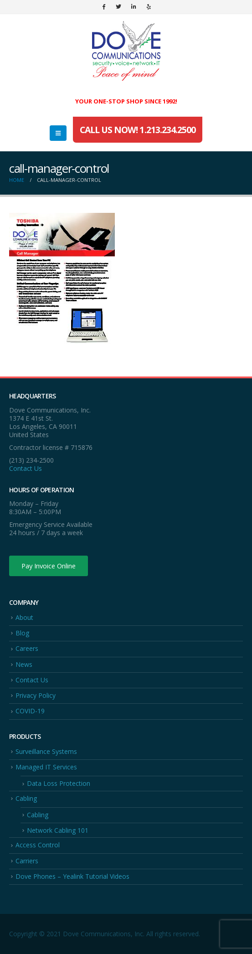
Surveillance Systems (46, 751)
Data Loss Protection (58, 783)
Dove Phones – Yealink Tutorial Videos (72, 876)
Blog (22, 633)
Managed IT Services (46, 767)
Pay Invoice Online (48, 565)
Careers (26, 648)
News (23, 664)
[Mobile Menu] (58, 133)
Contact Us (25, 468)
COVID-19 (30, 710)
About (24, 617)
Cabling (26, 798)
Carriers (26, 860)
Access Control (37, 845)
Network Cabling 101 (57, 830)
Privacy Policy (35, 695)
